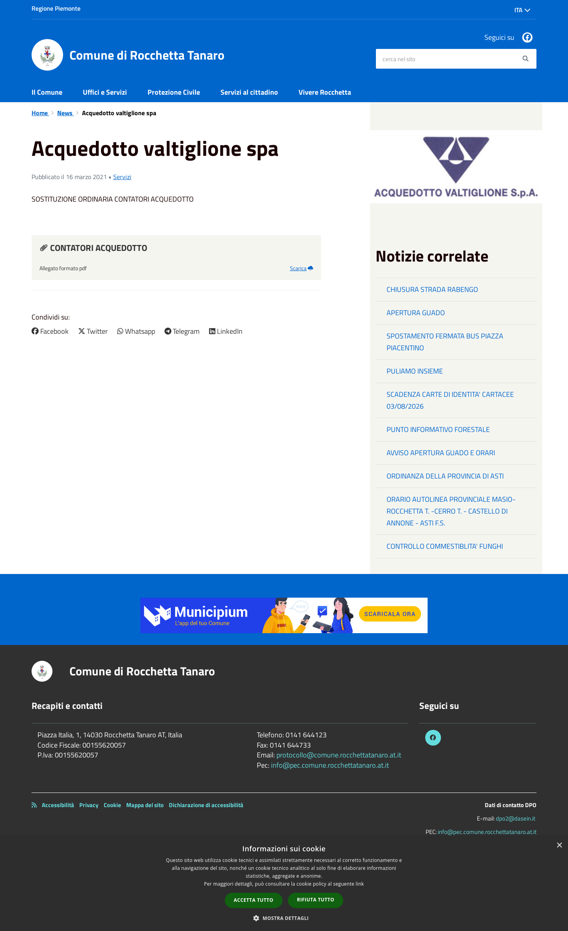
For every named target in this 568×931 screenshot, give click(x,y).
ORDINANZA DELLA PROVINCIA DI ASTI (445, 476)
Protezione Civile (174, 92)
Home (40, 113)
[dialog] (284, 884)
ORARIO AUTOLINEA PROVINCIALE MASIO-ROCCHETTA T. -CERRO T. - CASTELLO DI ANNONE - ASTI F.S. (451, 511)
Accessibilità (58, 805)
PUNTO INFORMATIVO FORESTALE (438, 429)
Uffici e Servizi (105, 92)
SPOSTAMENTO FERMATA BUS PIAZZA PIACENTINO (445, 342)
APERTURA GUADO (416, 312)
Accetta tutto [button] (253, 900)
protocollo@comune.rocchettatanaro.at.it (339, 755)
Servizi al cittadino (249, 92)
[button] (284, 918)
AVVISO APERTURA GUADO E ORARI (441, 452)
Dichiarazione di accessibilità (206, 805)
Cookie (112, 805)
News (65, 113)
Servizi (122, 176)
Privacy (89, 805)
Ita (522, 10)
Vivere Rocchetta (325, 92)
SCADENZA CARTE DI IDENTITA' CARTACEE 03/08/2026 (450, 400)
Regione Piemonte (56, 8)
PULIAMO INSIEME (415, 371)
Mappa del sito (145, 805)
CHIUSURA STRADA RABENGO (432, 289)
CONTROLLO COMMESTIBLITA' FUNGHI (445, 546)
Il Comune (47, 92)
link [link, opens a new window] (360, 884)
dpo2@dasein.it (515, 818)
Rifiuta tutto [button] (315, 899)
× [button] (559, 846)
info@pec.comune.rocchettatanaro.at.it (330, 765)
